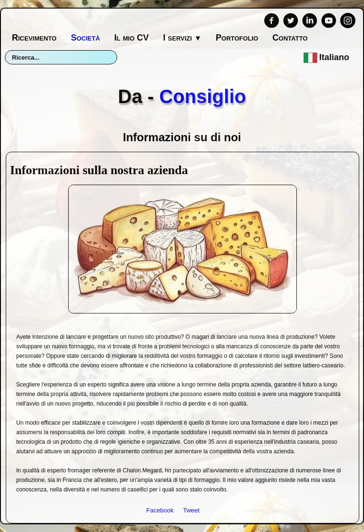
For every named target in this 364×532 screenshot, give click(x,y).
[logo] (182, 90)
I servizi (182, 37)
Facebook (159, 510)
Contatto (290, 37)
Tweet (191, 510)
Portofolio (237, 37)
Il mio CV (131, 37)
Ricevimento (34, 37)
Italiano (327, 57)
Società (85, 37)
